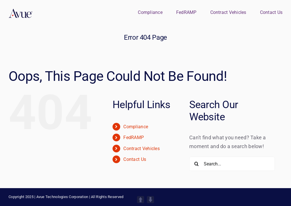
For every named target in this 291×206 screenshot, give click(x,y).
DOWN (150, 199)
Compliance (135, 126)
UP (140, 199)
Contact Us (134, 159)
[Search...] (232, 164)
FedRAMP (133, 137)
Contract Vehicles (141, 148)
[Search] (196, 164)
